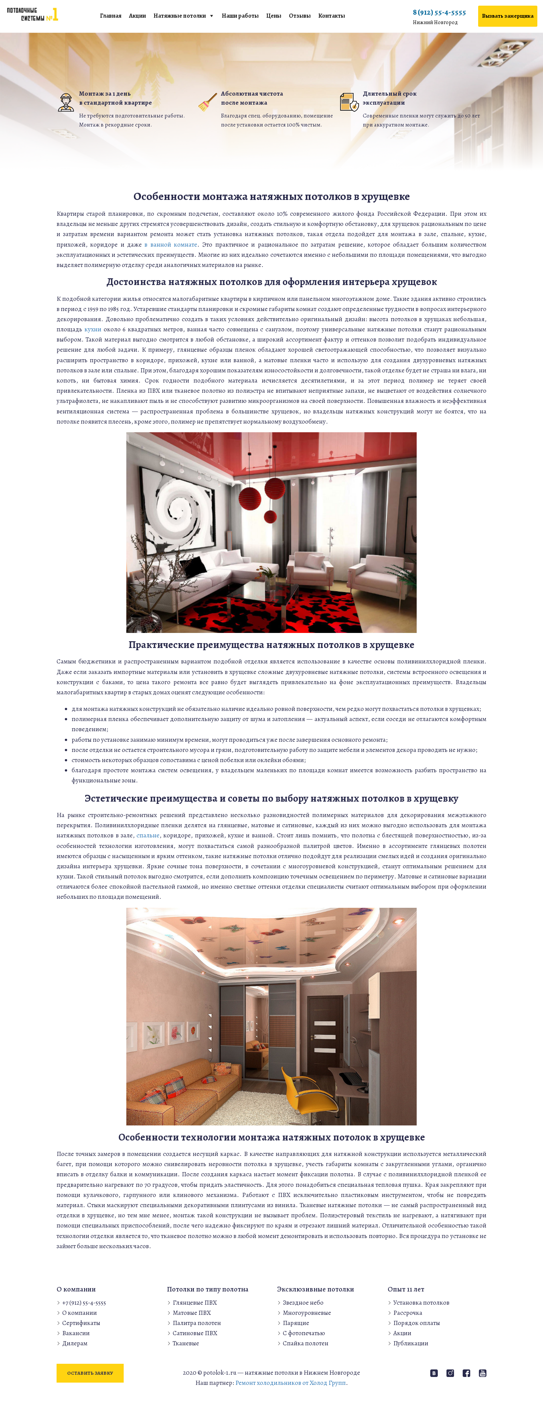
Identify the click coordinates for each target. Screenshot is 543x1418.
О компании (79, 1312)
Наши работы (240, 16)
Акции (137, 16)
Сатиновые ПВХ (195, 1333)
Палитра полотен (197, 1323)
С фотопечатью (304, 1333)
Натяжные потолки (179, 16)
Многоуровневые (307, 1312)
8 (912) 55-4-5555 (439, 17)
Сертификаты (81, 1323)
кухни (92, 329)
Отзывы (300, 16)
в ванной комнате (170, 244)
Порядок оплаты (416, 1323)
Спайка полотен (305, 1343)
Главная (110, 16)
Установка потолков (421, 1302)
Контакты (331, 16)
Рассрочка (407, 1312)
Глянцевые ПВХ (195, 1302)
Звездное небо (303, 1302)
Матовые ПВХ (192, 1312)
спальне (148, 835)
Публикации (410, 1343)
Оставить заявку (90, 1373)
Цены (273, 16)
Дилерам (74, 1343)
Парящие (296, 1323)
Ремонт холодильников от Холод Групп (290, 1382)
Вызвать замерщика (508, 16)
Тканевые (186, 1343)
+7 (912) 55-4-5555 (84, 1302)
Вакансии (76, 1333)
